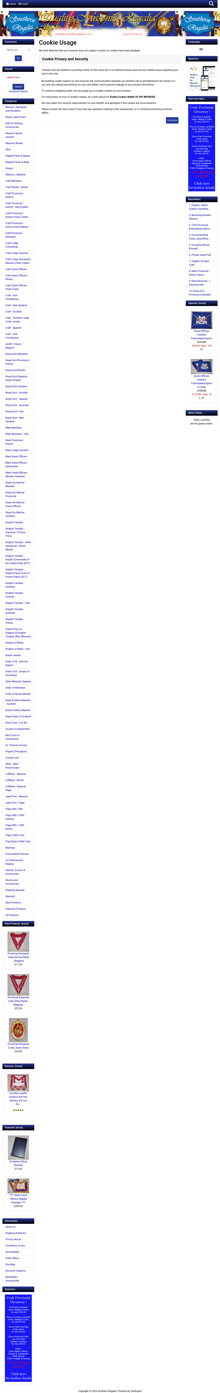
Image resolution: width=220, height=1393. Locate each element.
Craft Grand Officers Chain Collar (16, 287)
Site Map (10, 1264)
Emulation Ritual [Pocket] (18, 1151)
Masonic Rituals (14, 143)
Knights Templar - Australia (15, 611)
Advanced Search (18, 91)
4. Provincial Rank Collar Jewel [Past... (199, 237)
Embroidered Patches (17, 854)
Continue (172, 120)
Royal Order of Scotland (18, 716)
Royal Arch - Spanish (17, 398)
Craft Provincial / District (15, 195)
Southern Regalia (107, 1391)
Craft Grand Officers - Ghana (17, 277)
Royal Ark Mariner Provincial (15, 494)
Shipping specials (15, 890)
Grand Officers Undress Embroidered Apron (202, 325)
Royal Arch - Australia (17, 405)
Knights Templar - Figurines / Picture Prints (15, 532)
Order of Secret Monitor (18, 694)
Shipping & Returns (16, 1233)
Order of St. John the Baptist (17, 663)
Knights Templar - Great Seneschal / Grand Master (18, 546)
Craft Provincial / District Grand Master (17, 225)
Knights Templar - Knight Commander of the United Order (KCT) (18, 559)
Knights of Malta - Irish (18, 649)
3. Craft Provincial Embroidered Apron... (200, 227)
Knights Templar (14, 522)
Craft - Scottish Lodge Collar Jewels (17, 319)
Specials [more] (197, 303)
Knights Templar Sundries (14, 585)
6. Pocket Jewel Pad (200, 254)
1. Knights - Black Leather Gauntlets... (199, 207)
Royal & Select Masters (18, 710)
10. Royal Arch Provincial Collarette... (201, 293)
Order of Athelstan (15, 687)
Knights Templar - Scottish (15, 595)
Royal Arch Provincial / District (18, 362)
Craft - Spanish (13, 327)
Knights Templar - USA (18, 603)
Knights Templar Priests (14, 621)
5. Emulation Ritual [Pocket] (199, 246)
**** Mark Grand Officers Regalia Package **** (18, 1191)
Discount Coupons (16, 1270)
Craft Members (14, 180)
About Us (10, 1226)
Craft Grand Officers (16, 269)
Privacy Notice (13, 1239)
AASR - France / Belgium (14, 346)
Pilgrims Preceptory (16, 751)
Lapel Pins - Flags (15, 802)
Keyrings (10, 847)
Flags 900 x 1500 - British (15, 827)
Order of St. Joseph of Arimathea (17, 673)
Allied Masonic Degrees (18, 681)
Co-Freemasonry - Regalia (15, 862)
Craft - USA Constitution (12, 336)
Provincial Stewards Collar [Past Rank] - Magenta (18, 990)
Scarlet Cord (12, 757)
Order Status (12, 1258)
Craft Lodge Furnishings (12, 245)
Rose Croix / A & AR (16, 722)
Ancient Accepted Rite (17, 729)
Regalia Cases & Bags (17, 162)
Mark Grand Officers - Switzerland (17, 464)
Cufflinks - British (15, 780)
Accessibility (12, 1251)
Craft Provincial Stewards (14, 235)
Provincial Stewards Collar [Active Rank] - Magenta (18, 947)
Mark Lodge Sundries (17, 450)
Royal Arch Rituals (15, 370)
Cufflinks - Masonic (16, 774)
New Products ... (14, 902)
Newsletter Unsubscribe (12, 1279)
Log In (23, 3)
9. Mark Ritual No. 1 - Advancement (200, 283)
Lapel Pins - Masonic (17, 796)
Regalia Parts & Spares (18, 155)
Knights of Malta (14, 642)
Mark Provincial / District (15, 442)
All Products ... (13, 915)
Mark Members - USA (17, 434)
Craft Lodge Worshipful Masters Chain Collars (18, 261)
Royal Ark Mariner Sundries (15, 514)
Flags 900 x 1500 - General (15, 817)
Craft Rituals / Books (17, 187)
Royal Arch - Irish (15, 411)
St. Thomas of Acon (16, 745)
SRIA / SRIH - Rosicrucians (13, 766)
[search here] (18, 77)
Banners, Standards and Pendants (16, 109)
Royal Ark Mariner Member (15, 484)
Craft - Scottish (14, 311)
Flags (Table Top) (15, 835)
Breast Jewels (13, 655)
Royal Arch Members (17, 354)
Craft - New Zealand (16, 305)
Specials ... (11, 896)
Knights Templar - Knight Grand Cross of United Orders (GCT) (17, 573)
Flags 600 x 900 (14, 809)
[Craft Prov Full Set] (18, 1338)
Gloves (9, 168)
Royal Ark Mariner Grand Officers (15, 504)
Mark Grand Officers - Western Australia (17, 474)
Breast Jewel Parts (16, 117)
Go (18, 58)
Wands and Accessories (12, 882)
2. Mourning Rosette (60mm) (200, 217)
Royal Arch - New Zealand (15, 419)
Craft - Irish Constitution (12, 297)
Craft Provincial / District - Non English (17, 205)
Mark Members (14, 427)
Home (11, 3)
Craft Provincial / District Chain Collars (17, 215)
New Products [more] (16, 923)
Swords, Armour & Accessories (15, 872)
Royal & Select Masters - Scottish (18, 702)
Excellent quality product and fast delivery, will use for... (18, 1089)
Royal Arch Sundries (16, 386)
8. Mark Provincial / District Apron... (199, 273)
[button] (211, 4)
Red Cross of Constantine (12, 737)
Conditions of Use (15, 1245)
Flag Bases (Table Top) (18, 841)
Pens (8, 149)
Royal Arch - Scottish (17, 392)
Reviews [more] (13, 1066)
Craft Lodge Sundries (17, 253)
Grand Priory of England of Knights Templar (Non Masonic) (18, 633)
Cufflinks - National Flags (16, 788)
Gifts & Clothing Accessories (14, 125)
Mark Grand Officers (16, 456)
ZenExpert (136, 1391)
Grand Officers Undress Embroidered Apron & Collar (202, 373)
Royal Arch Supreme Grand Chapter (16, 378)
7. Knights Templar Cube (199, 263)
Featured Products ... (17, 908)
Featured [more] (14, 1127)
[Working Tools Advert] (201, 77)
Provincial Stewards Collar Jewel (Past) (18, 1033)
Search (18, 86)
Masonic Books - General (15, 135)
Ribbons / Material (16, 174)
